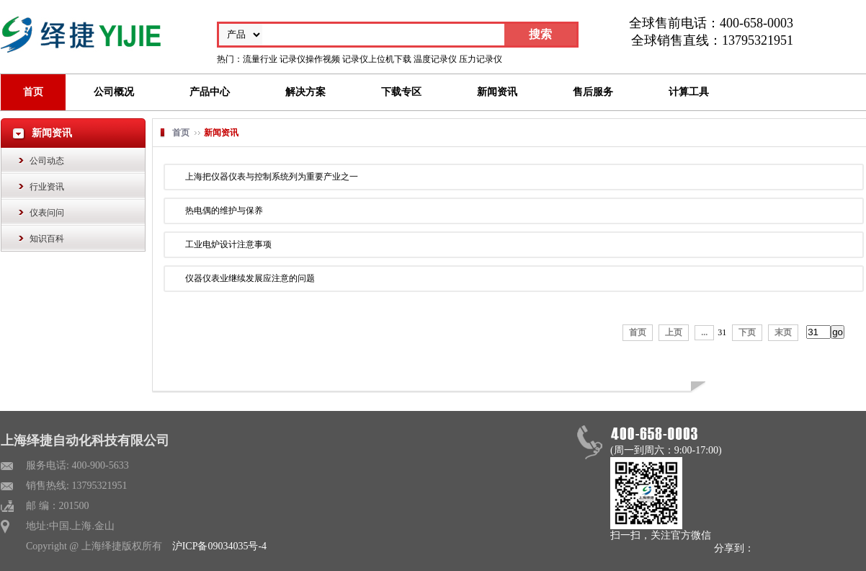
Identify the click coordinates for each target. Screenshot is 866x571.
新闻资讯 (497, 92)
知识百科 (47, 239)
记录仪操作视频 (310, 59)
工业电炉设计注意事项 (228, 244)
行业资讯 (47, 187)
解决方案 (305, 92)
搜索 (540, 34)
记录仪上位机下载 (376, 59)
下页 (747, 332)
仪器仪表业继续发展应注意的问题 (250, 278)
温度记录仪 (435, 59)
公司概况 (114, 92)
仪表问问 (47, 213)
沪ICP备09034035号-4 (219, 546)
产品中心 (209, 92)
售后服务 (593, 92)
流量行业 (260, 59)
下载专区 (401, 92)
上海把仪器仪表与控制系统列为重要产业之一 (271, 177)
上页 (673, 332)
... (704, 332)
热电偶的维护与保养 (224, 210)
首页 (33, 92)
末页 (783, 332)
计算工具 (689, 92)
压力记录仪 (480, 59)
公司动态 (47, 161)
